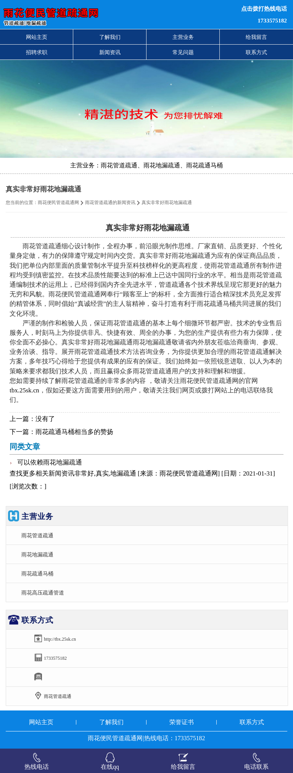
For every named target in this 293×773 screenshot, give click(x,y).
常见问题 (183, 52)
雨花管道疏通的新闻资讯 (110, 202)
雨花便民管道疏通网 (58, 202)
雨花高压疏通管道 (42, 593)
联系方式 (256, 52)
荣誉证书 (181, 722)
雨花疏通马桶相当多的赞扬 (74, 432)
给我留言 (256, 37)
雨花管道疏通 (37, 535)
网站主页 (36, 37)
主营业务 (183, 37)
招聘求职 (36, 52)
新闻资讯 (110, 52)
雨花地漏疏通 (37, 554)
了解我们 (110, 37)
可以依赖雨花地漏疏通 (49, 462)
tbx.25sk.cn (24, 390)
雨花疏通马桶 (37, 574)
